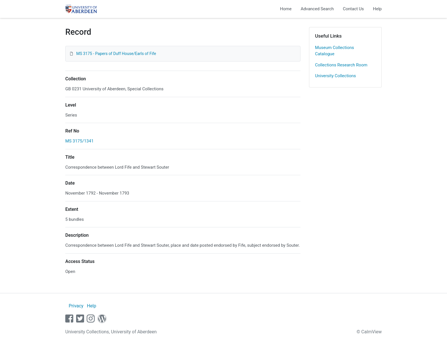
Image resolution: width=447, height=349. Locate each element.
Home (285, 8)
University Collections (335, 75)
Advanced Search (317, 8)
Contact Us (353, 8)
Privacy (76, 306)
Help (377, 8)
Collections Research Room (341, 65)
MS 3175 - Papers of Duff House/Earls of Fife (116, 53)
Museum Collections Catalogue (334, 51)
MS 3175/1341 (79, 141)
